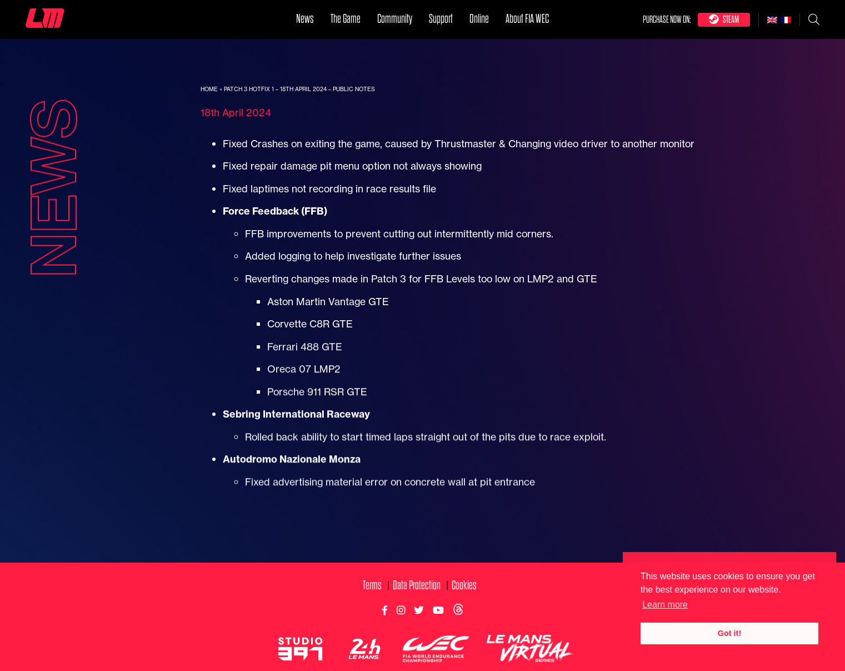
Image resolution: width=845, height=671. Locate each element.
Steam (724, 19)
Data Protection (417, 595)
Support (441, 18)
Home (209, 89)
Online (479, 18)
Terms (372, 595)
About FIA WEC (527, 18)
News (305, 18)
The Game (346, 18)
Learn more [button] (665, 604)
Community (394, 18)
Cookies (464, 595)
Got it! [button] (729, 633)
